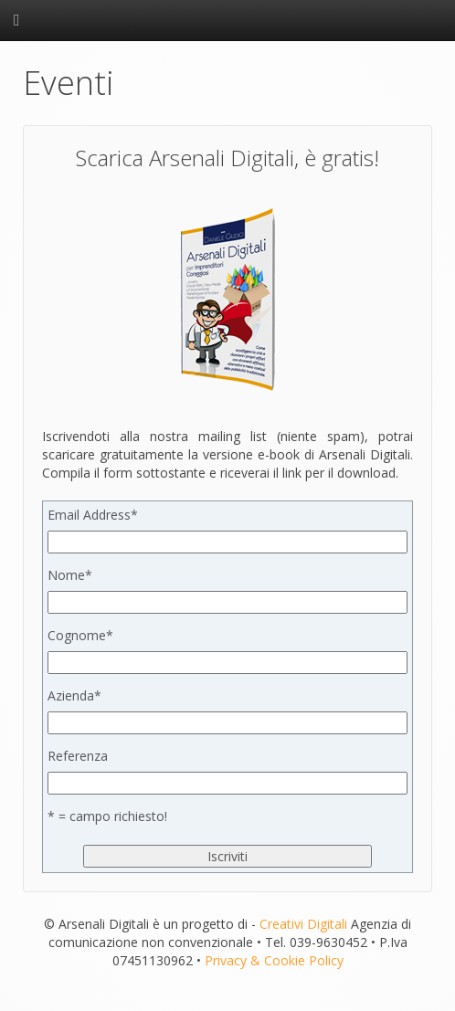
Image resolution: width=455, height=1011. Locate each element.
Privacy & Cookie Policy (274, 960)
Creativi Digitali (303, 923)
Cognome (80, 635)
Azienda (74, 695)
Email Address (93, 514)
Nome (70, 575)
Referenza (78, 755)
